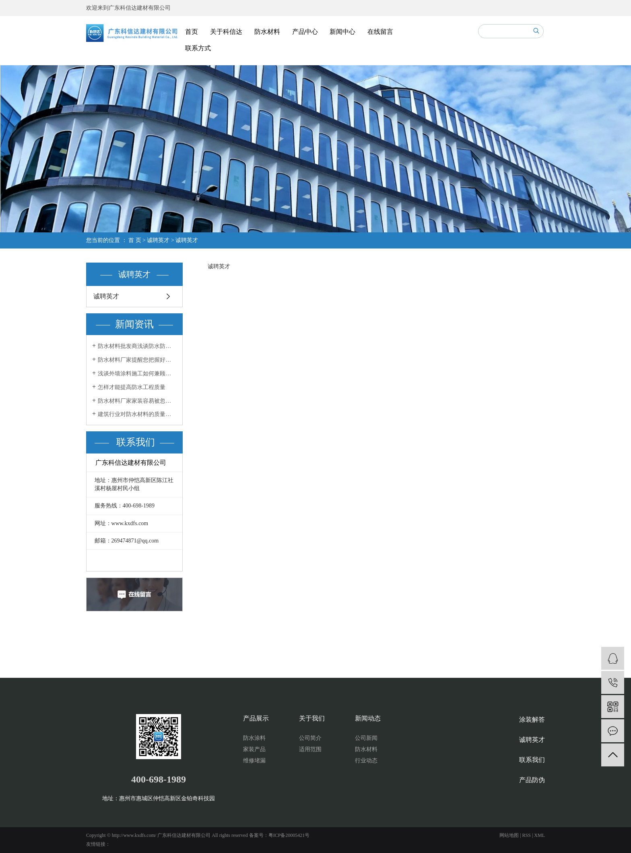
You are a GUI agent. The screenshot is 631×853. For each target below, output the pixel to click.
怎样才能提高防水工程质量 (131, 387)
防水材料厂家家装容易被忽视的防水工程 (137, 401)
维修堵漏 (254, 761)
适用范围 (310, 749)
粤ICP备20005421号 (289, 835)
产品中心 (305, 31)
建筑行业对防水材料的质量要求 (137, 414)
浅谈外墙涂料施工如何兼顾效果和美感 (137, 374)
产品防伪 (532, 779)
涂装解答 (532, 719)
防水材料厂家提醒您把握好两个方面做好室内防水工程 (137, 360)
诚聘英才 (158, 240)
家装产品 (254, 749)
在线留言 (380, 31)
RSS (526, 835)
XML (539, 835)
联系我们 (532, 759)
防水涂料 (254, 738)
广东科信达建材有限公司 (140, 8)
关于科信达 (226, 31)
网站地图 (509, 835)
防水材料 (267, 31)
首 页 (134, 240)
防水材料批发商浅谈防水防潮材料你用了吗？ (137, 346)
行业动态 (366, 761)
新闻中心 (342, 31)
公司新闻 (366, 738)
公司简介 (310, 738)
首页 (191, 31)
